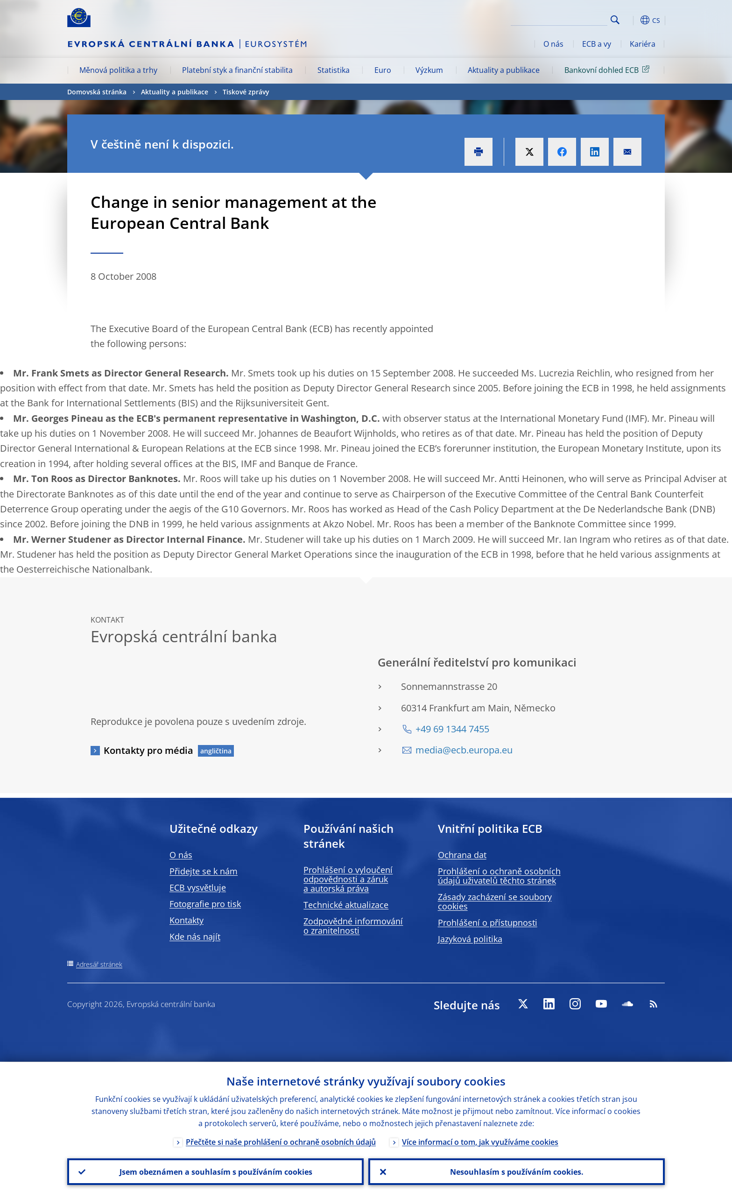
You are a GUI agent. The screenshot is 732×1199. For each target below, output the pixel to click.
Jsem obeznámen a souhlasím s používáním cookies (215, 1171)
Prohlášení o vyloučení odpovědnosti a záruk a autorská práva (348, 879)
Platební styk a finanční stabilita (237, 70)
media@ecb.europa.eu (464, 750)
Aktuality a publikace (504, 70)
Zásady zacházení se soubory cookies (495, 901)
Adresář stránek (99, 964)
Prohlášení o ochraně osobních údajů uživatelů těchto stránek (499, 876)
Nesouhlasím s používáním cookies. (517, 1171)
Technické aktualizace (345, 904)
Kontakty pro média (148, 750)
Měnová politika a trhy (118, 70)
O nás (553, 44)
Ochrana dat (462, 854)
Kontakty (186, 920)
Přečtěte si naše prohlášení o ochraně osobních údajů (281, 1141)
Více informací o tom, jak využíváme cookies (480, 1141)
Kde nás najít (194, 936)
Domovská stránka (97, 91)
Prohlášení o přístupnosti (487, 922)
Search (615, 20)
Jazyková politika (470, 938)
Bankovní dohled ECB (608, 69)
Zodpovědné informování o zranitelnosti (353, 925)
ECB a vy (596, 44)
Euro (382, 70)
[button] (632, 20)
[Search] (560, 19)
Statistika (333, 70)
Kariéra (642, 44)
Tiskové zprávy (246, 91)
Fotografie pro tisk (205, 903)
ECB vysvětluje (197, 887)
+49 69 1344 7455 (452, 729)
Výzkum (429, 70)
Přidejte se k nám (203, 871)
